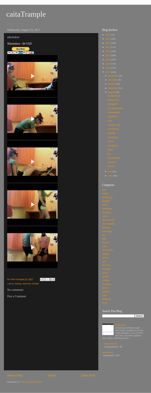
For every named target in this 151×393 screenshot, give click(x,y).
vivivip (110, 141)
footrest (105, 242)
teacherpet (113, 137)
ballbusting (107, 197)
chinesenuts (113, 129)
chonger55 (113, 104)
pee (104, 261)
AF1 (104, 190)
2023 (108, 47)
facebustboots (110, 344)
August (111, 92)
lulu (109, 154)
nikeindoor (112, 116)
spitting (105, 280)
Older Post (88, 375)
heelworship (113, 100)
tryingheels (113, 145)
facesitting (107, 231)
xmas (104, 303)
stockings (106, 284)
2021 (108, 55)
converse (106, 212)
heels (104, 246)
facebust (106, 227)
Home (52, 375)
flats (104, 239)
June (110, 176)
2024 (108, 43)
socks (105, 273)
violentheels (107, 352)
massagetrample (115, 108)
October (112, 84)
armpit (105, 193)
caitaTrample (26, 14)
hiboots (111, 166)
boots (104, 205)
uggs (104, 295)
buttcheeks (107, 208)
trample (35, 283)
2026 (108, 35)
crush (104, 216)
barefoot (106, 201)
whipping (106, 299)
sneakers (106, 269)
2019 (108, 64)
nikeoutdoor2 (114, 158)
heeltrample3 (114, 112)
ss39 (110, 121)
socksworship (114, 125)
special (105, 276)
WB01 (110, 150)
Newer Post (14, 375)
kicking (18, 283)
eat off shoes (108, 220)
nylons (105, 257)
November (113, 80)
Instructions (107, 250)
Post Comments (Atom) (31, 382)
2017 (108, 72)
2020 (108, 59)
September (113, 88)
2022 (108, 51)
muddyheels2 (114, 96)
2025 (108, 39)
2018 (108, 68)
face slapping (108, 224)
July (110, 171)
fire (103, 235)
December (113, 76)
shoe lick (26, 283)
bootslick (112, 162)
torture (105, 288)
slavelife (111, 133)
